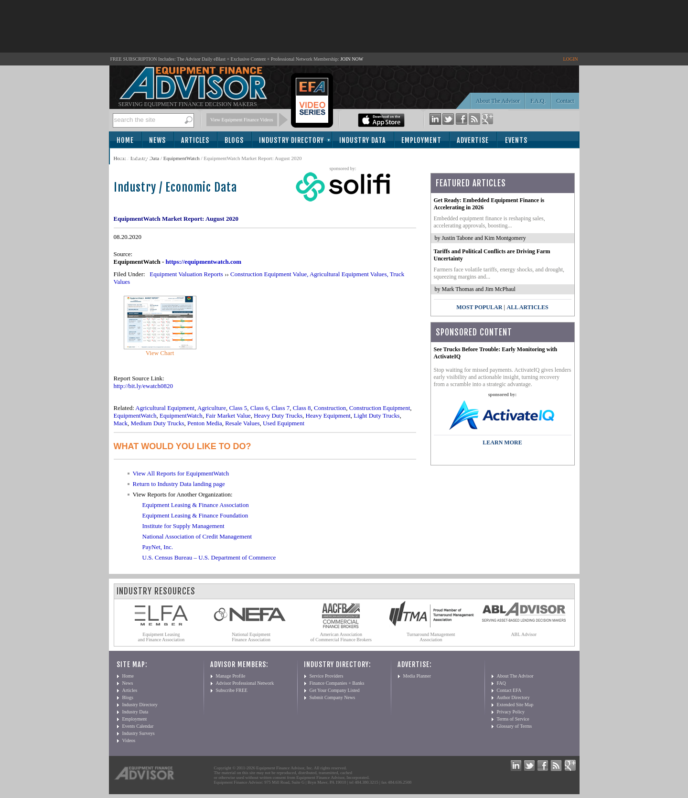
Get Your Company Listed (335, 690)
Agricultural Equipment (164, 407)
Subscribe (135, 157)
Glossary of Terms (514, 726)
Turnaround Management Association (431, 637)
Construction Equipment (379, 407)
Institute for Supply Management (183, 525)
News (157, 140)
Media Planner (417, 676)
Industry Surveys (138, 733)
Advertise (473, 140)
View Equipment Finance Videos (241, 119)
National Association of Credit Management (197, 536)
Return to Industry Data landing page (179, 483)
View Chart (160, 352)
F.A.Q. (538, 100)
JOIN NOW (351, 59)
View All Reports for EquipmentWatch (181, 473)
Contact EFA (509, 690)
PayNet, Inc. (157, 546)
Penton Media (204, 423)
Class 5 (238, 407)
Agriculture (211, 407)
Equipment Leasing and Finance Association (161, 637)
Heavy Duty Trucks (278, 415)
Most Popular (479, 307)
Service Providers (327, 676)
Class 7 (280, 407)
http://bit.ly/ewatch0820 (143, 385)
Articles (195, 140)
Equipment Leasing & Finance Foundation (195, 515)
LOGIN (570, 59)
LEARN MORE (502, 442)
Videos (129, 740)
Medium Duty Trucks (157, 423)
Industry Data (362, 140)
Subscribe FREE (231, 690)
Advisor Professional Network (245, 683)
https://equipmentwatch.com (204, 261)
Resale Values (242, 423)
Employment (421, 140)
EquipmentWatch (181, 158)
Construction (330, 407)
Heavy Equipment (328, 415)
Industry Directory (291, 140)
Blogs (234, 140)
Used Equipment (283, 423)
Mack (121, 423)
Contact (565, 100)
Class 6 (259, 407)
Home (125, 140)
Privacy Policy (511, 711)
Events (516, 140)
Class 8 (302, 407)
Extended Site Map (515, 704)
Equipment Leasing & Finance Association (195, 504)
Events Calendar (138, 726)
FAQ (501, 683)
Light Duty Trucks (376, 415)
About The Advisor (498, 100)
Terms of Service (513, 719)
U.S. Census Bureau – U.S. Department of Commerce (209, 557)
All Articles (527, 307)
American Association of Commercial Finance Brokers (341, 637)
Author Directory (513, 697)
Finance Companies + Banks (337, 683)
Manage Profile (231, 676)
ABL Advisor (524, 634)
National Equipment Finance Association (251, 637)
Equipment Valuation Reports (186, 274)
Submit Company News (332, 697)
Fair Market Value (227, 415)
